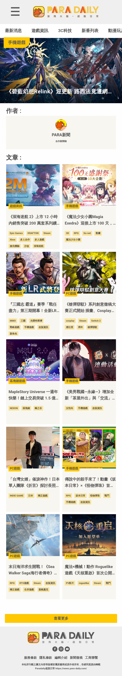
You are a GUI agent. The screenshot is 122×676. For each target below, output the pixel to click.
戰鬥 (106, 495)
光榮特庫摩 (36, 320)
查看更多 (61, 618)
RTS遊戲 (24, 583)
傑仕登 (69, 327)
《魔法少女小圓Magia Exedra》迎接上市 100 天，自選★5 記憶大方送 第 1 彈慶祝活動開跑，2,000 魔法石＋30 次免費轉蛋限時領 (90, 220)
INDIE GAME (16, 495)
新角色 (13, 333)
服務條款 (30, 657)
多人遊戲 (39, 239)
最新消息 (13, 30)
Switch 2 (96, 320)
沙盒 (26, 246)
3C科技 (65, 30)
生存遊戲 (29, 589)
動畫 (98, 233)
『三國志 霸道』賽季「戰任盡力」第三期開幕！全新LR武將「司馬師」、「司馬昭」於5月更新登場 (34, 308)
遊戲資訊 (39, 30)
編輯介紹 (61, 657)
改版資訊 (43, 327)
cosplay (70, 320)
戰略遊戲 (14, 327)
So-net (87, 233)
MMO (13, 320)
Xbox (12, 239)
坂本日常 (80, 495)
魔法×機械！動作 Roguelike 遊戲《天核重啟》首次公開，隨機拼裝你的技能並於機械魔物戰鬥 (90, 570)
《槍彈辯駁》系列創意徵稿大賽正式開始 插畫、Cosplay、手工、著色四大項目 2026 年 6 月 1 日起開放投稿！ (90, 308)
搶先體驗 (14, 246)
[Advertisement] (61, 607)
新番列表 (90, 30)
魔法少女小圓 (73, 239)
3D (67, 233)
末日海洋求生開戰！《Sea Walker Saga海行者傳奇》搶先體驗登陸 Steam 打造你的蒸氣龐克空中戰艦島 (33, 570)
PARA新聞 (61, 134)
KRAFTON (33, 233)
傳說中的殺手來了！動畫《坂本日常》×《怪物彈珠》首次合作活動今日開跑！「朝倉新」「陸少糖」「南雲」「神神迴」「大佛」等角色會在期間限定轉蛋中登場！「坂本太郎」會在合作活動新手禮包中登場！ (90, 483)
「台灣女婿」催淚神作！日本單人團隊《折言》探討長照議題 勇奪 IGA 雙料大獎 (34, 483)
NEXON (14, 408)
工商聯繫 (91, 657)
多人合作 (25, 239)
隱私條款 (45, 657)
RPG (76, 233)
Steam (47, 233)
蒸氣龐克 (43, 589)
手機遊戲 (29, 327)
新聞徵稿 (76, 657)
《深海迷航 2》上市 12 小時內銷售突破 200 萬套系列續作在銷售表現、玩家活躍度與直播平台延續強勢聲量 (34, 220)
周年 (80, 327)
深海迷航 (38, 246)
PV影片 (70, 583)
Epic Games (16, 233)
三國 (23, 320)
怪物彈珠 (95, 495)
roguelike (84, 583)
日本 (30, 495)
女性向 (69, 408)
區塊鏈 (26, 408)
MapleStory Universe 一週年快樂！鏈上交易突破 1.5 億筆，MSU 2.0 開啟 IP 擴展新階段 (33, 395)
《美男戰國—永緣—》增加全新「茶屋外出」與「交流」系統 (90, 395)
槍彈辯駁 (92, 327)
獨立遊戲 (42, 495)
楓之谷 (38, 408)
